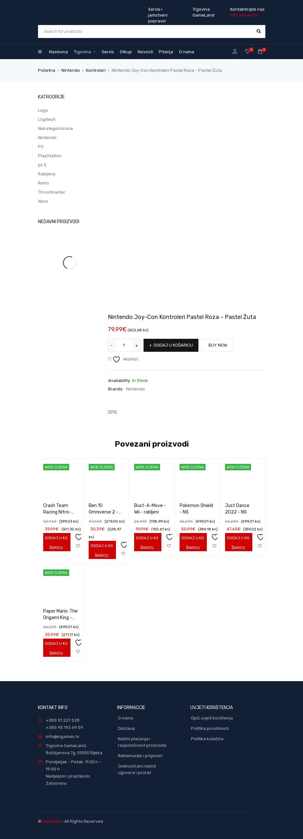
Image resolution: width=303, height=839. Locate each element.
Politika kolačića (207, 738)
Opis (112, 412)
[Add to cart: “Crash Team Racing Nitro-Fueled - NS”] (55, 543)
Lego (43, 110)
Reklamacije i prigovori (140, 755)
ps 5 (42, 164)
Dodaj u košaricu (173, 345)
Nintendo (70, 70)
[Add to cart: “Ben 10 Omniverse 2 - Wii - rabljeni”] (101, 550)
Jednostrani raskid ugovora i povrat (137, 769)
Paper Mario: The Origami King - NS (60, 617)
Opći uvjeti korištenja (212, 718)
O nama (125, 718)
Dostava (126, 728)
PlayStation (49, 155)
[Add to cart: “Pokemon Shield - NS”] (192, 543)
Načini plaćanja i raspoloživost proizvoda (142, 742)
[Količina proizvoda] (124, 345)
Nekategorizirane (55, 128)
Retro (43, 183)
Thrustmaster (51, 192)
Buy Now (218, 345)
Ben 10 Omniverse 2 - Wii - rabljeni (103, 512)
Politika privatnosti (210, 728)
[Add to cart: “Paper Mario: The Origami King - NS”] (55, 648)
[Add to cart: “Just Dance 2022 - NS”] (237, 543)
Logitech (47, 119)
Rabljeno (47, 174)
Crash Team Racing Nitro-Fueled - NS (57, 512)
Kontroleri (96, 70)
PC (41, 146)
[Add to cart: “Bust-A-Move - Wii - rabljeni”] (146, 543)
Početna (46, 70)
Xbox (43, 201)
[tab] (109, 412)
